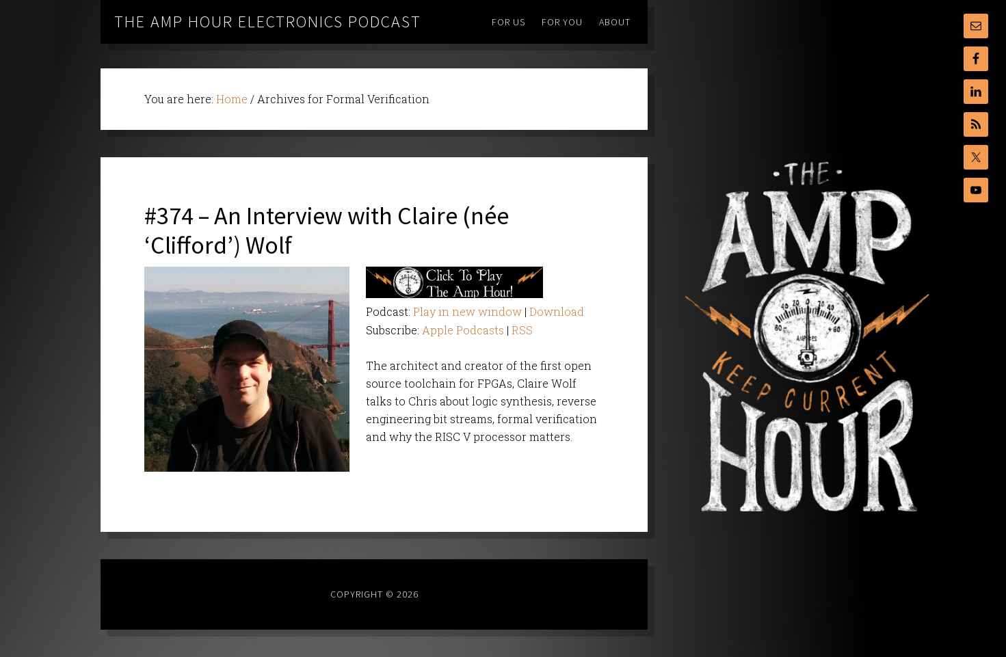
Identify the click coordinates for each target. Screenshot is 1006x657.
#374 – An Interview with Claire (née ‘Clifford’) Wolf (326, 230)
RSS (522, 330)
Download (556, 311)
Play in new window (467, 311)
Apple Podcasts (463, 330)
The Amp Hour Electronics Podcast (267, 21)
